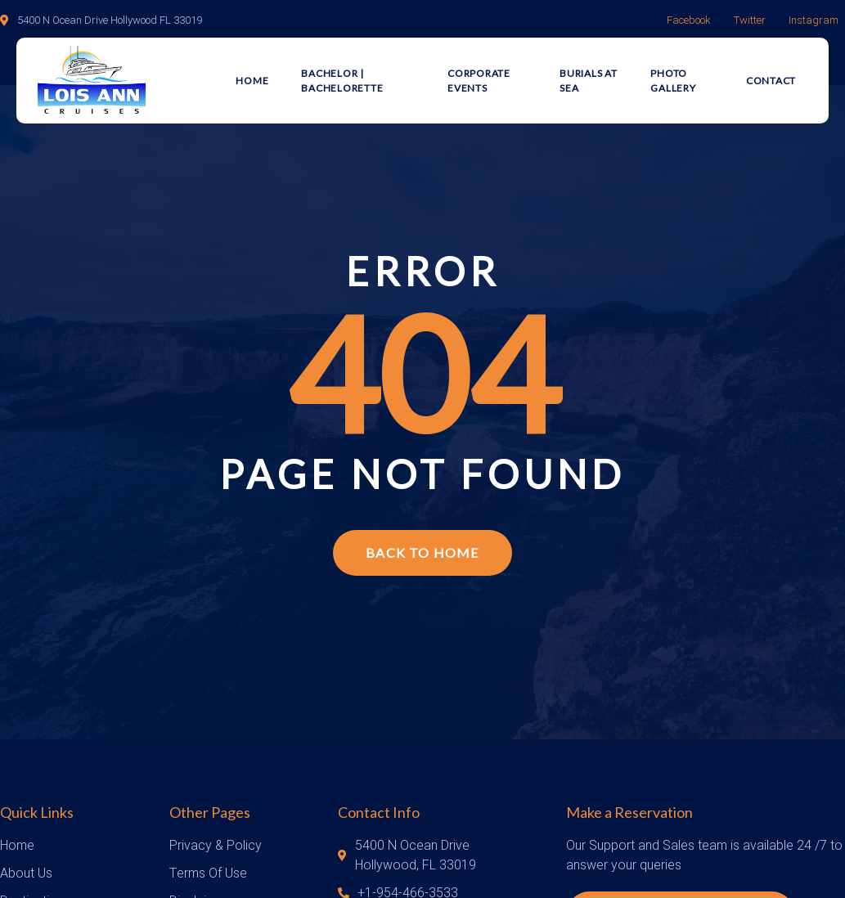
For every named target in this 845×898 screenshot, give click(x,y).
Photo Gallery (672, 80)
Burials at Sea (589, 80)
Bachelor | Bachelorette (342, 80)
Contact (771, 80)
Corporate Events (478, 80)
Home (252, 80)
